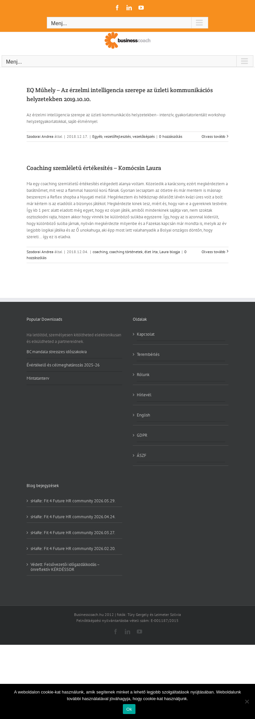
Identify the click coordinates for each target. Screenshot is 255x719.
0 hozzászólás (170, 136)
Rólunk (143, 374)
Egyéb (97, 136)
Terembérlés (148, 354)
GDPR (142, 435)
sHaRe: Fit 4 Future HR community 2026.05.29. (73, 500)
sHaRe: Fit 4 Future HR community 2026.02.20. (73, 548)
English (143, 415)
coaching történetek (126, 251)
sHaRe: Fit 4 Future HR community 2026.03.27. (73, 532)
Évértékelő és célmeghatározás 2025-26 (63, 365)
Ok (129, 709)
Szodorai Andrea (40, 136)
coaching (100, 251)
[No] (246, 701)
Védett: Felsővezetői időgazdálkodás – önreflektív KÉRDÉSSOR (65, 567)
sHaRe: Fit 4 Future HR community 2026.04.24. (73, 516)
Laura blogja (169, 251)
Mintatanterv (38, 378)
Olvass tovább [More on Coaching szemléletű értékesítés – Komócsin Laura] (213, 251)
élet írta (151, 251)
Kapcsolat (145, 334)
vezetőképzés (143, 136)
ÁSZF (141, 455)
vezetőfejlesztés (117, 136)
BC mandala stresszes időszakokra (57, 352)
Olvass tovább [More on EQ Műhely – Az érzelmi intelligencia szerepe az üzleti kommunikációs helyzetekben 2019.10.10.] (213, 136)
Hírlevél (144, 395)
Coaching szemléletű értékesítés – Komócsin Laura (94, 168)
